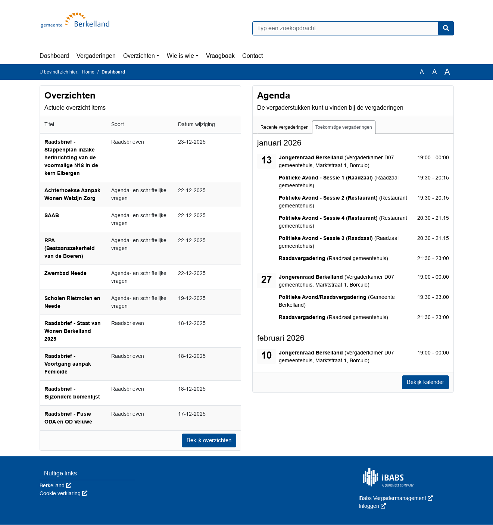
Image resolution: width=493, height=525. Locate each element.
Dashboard (54, 56)
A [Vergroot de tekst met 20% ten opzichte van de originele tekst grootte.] (434, 72)
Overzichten (139, 56)
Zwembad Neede (65, 273)
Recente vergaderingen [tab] (284, 127)
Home (88, 72)
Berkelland (55, 486)
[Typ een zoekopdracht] (353, 28)
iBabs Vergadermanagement (396, 498)
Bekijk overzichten (207, 440)
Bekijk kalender (423, 382)
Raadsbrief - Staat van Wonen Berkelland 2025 (72, 331)
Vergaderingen (96, 56)
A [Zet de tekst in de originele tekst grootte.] (422, 72)
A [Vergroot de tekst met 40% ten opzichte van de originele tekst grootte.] (447, 72)
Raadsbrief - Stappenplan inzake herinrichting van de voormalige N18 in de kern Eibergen (71, 157)
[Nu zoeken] (446, 28)
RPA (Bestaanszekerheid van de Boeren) (69, 248)
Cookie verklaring (63, 494)
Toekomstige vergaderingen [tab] (343, 127)
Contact (252, 56)
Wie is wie (180, 56)
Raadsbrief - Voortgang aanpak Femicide (67, 364)
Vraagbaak (220, 56)
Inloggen (372, 506)
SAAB (51, 215)
